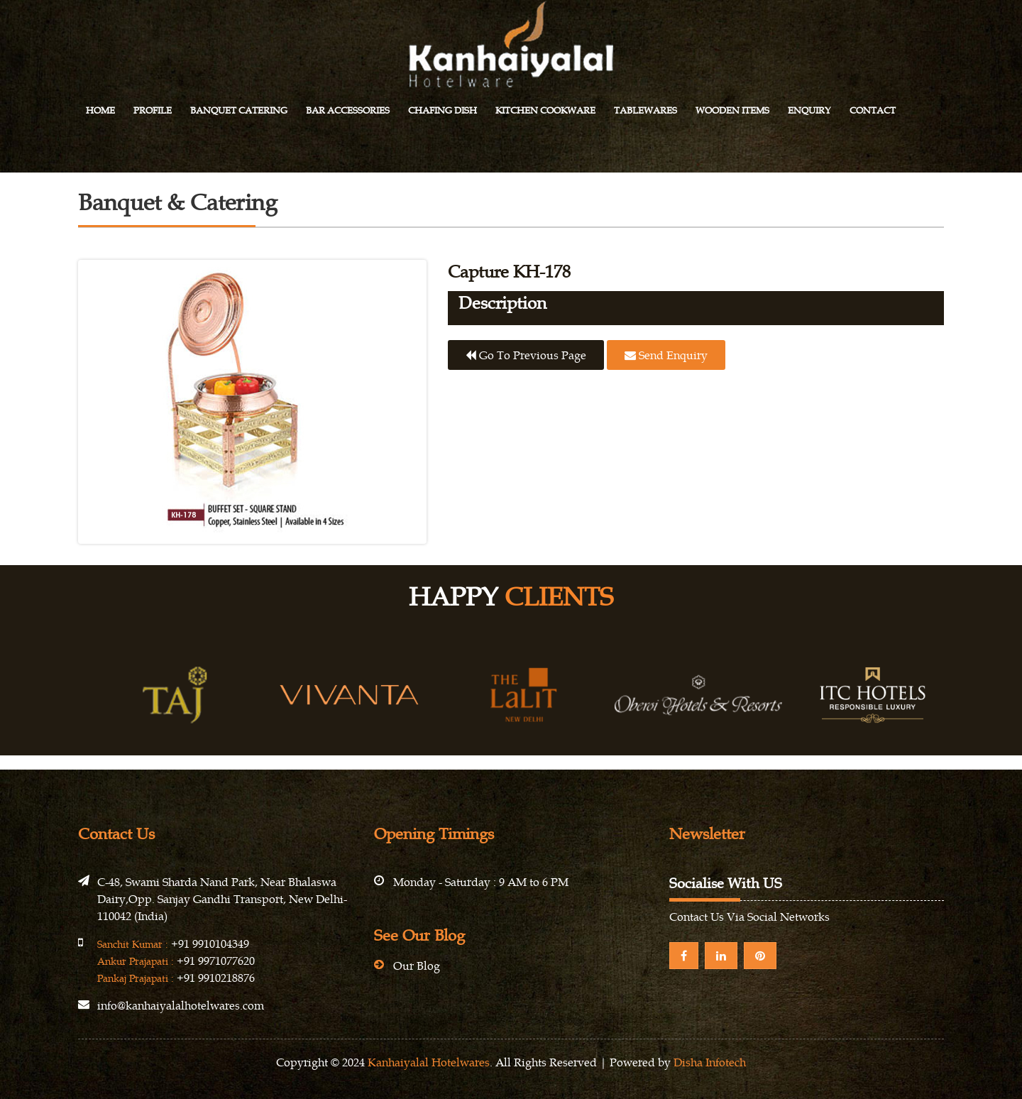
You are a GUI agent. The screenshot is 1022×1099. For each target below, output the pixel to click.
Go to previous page (526, 355)
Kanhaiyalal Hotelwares (429, 1062)
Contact (873, 110)
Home (100, 110)
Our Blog (416, 965)
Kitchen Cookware (545, 110)
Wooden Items (732, 110)
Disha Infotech (710, 1062)
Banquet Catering (238, 110)
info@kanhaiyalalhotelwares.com (180, 1005)
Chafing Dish (442, 110)
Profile (152, 110)
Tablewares (645, 110)
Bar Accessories (348, 110)
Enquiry (809, 110)
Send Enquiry (666, 355)
